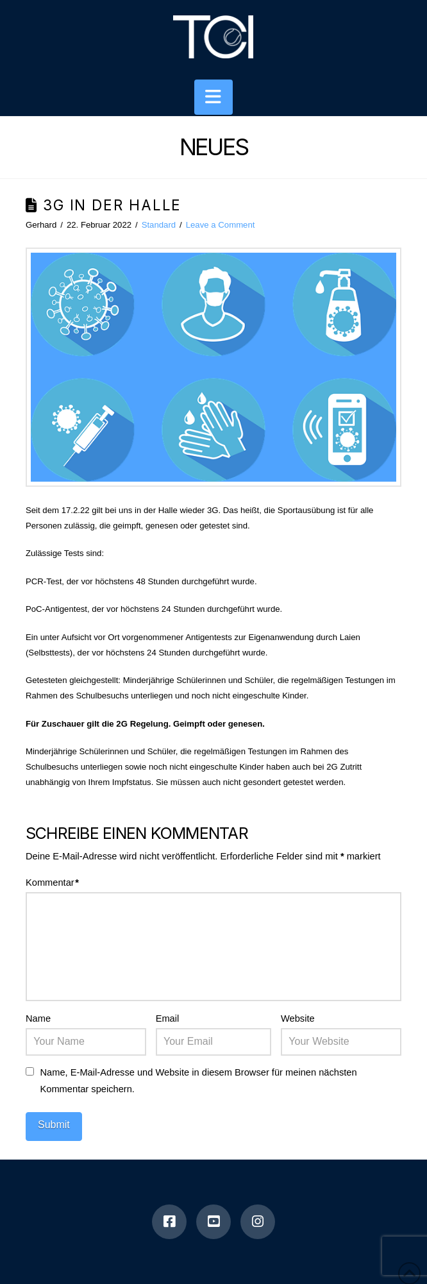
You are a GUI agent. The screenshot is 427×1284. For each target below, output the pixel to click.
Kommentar (52, 882)
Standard (159, 225)
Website (298, 1018)
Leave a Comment (220, 225)
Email (168, 1018)
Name (38, 1018)
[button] (213, 97)
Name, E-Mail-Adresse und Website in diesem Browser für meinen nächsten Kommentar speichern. (198, 1080)
